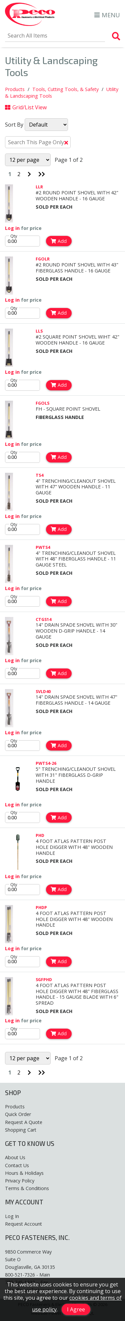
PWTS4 (43, 547)
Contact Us (17, 1165)
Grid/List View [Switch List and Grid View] (26, 107)
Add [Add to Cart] (59, 241)
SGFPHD (44, 979)
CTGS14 (43, 619)
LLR (39, 187)
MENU (107, 14)
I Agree (76, 1309)
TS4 (39, 475)
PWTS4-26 (46, 763)
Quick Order (18, 1114)
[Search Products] (116, 36)
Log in (12, 228)
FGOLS (42, 403)
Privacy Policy (19, 1180)
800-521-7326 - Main (27, 1274)
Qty (13, 236)
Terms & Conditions (27, 1188)
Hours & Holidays (24, 1173)
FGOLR (43, 259)
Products (15, 89)
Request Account (23, 1224)
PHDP (41, 907)
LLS (39, 331)
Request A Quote (23, 1122)
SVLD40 (43, 691)
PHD (40, 835)
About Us (15, 1157)
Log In (12, 1216)
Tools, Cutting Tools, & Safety (65, 89)
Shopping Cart (20, 1130)
